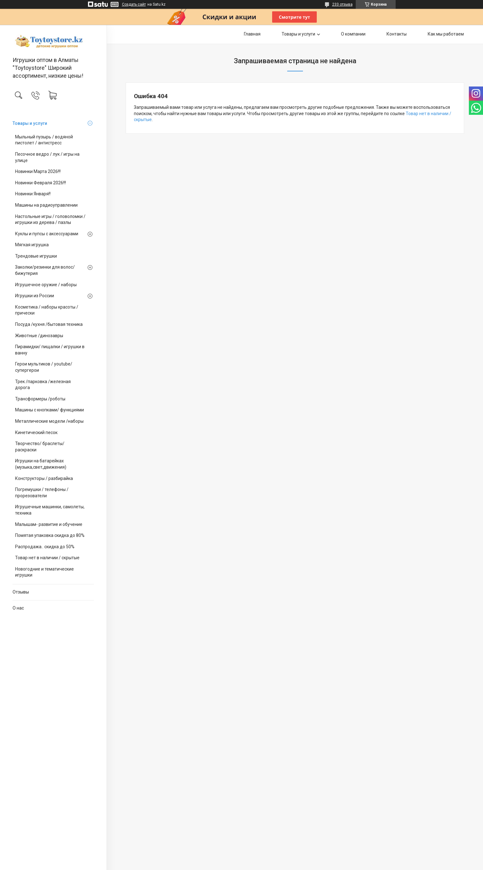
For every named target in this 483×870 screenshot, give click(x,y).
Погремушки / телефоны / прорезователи (42, 492)
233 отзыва (342, 4)
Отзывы (21, 591)
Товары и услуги (30, 123)
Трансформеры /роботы (40, 398)
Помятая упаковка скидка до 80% (50, 535)
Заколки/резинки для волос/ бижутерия (45, 270)
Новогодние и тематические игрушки (44, 572)
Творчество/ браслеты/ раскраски (39, 446)
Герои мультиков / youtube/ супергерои (43, 367)
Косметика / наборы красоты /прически (46, 310)
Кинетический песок (36, 432)
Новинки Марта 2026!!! (38, 171)
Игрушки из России (34, 295)
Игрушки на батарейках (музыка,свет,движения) (40, 464)
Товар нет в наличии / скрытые (47, 557)
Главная (252, 33)
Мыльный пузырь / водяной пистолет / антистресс (44, 140)
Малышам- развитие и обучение (48, 524)
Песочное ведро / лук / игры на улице (47, 157)
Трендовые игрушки (36, 256)
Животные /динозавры (39, 335)
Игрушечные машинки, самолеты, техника (50, 510)
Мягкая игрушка (32, 244)
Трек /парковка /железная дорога (43, 384)
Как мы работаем (446, 33)
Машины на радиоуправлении (46, 205)
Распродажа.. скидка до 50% (44, 546)
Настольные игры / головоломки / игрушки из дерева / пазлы (50, 219)
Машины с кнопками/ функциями (49, 409)
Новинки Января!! (33, 193)
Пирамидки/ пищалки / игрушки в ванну (50, 349)
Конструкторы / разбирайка (44, 478)
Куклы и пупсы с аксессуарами (46, 233)
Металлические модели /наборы (49, 421)
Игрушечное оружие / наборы (46, 284)
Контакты (397, 33)
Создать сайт (134, 4)
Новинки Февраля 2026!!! (40, 182)
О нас (18, 608)
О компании (353, 33)
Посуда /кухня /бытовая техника (49, 324)
